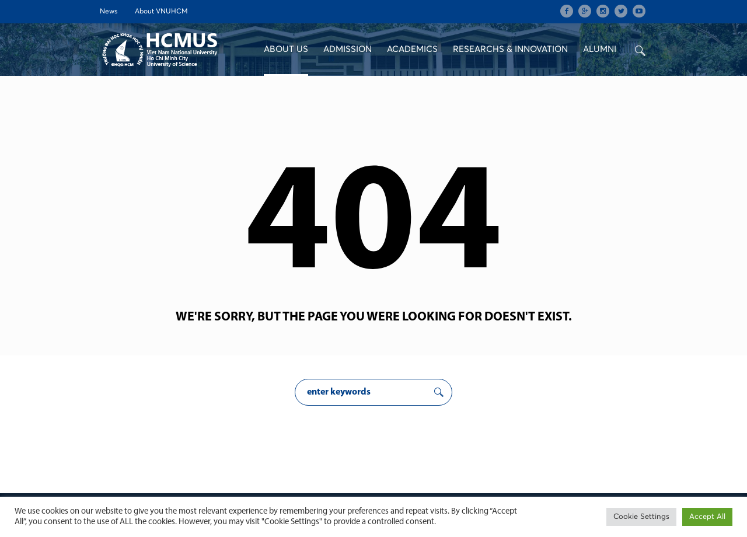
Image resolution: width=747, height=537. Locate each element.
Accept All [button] (707, 517)
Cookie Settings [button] (641, 517)
